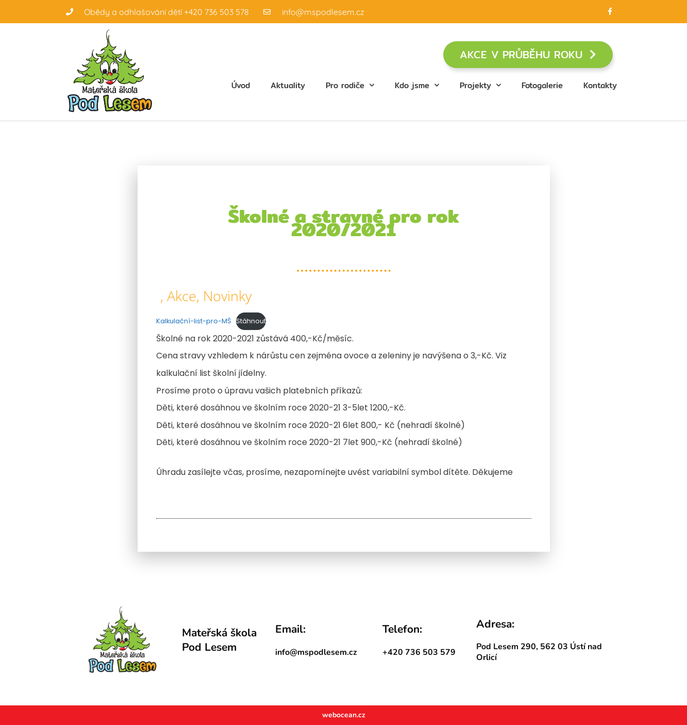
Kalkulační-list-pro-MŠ (193, 321)
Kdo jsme (417, 85)
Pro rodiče (350, 85)
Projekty (480, 85)
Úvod (240, 85)
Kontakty (600, 85)
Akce (181, 295)
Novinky (227, 295)
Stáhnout (251, 321)
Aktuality (288, 85)
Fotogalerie (542, 85)
